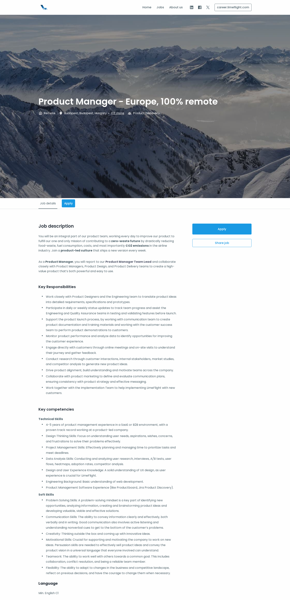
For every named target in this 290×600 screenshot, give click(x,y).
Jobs (160, 7)
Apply (222, 229)
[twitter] (208, 7)
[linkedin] (191, 7)
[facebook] (199, 7)
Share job (222, 243)
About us (176, 7)
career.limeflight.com (233, 7)
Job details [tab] (48, 203)
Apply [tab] (68, 203)
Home (146, 7)
